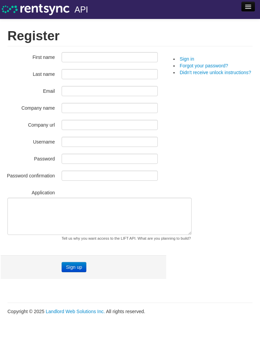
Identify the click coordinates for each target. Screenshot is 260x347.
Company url (41, 125)
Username (44, 142)
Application (43, 192)
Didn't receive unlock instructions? (215, 72)
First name (43, 57)
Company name (38, 108)
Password (44, 158)
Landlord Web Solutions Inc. (75, 311)
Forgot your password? (204, 65)
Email (49, 91)
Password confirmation (31, 175)
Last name (44, 74)
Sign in (187, 59)
